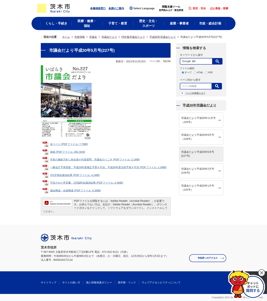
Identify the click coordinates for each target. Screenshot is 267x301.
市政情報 (79, 36)
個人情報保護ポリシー (99, 282)
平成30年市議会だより (162, 36)
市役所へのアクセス (208, 258)
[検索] (197, 61)
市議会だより (109, 36)
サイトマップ (48, 282)
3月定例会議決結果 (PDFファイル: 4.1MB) (75, 175)
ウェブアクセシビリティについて (161, 282)
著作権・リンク (127, 282)
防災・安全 (199, 8)
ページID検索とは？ (195, 93)
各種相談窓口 (98, 8)
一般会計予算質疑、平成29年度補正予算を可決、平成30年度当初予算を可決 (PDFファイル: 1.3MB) (108, 167)
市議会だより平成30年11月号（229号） (198, 120)
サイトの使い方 (71, 282)
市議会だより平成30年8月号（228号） (197, 136)
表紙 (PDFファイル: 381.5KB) (67, 151)
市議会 (93, 36)
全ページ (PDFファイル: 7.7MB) (69, 144)
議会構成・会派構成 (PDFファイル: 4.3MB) (75, 190)
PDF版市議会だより (133, 36)
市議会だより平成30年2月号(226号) (197, 170)
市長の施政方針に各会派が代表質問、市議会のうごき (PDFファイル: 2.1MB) (95, 159)
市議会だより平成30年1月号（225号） (197, 187)
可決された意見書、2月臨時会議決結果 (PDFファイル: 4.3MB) (86, 182)
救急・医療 (221, 8)
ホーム (66, 36)
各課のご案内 (116, 8)
